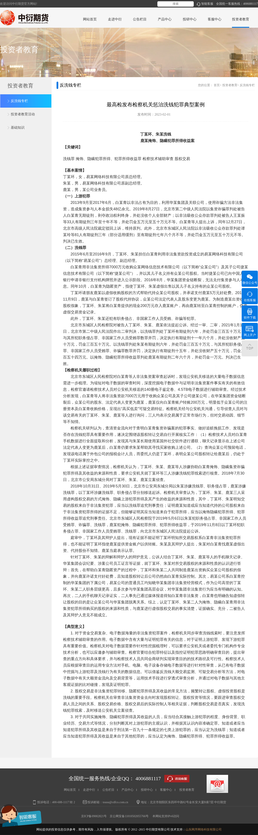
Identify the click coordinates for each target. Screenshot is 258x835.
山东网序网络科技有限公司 (204, 829)
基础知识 (18, 127)
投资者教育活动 (23, 114)
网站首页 (90, 19)
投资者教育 (229, 85)
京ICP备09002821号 (94, 816)
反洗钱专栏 (19, 101)
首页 (217, 85)
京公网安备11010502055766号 (129, 816)
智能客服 (205, 3)
